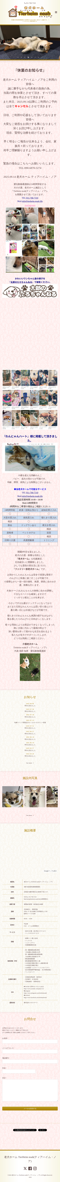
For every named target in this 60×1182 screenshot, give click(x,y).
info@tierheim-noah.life (32, 201)
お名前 (5, 1038)
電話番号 (5, 1058)
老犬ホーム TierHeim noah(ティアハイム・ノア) (30, 1159)
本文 (4, 1078)
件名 (4, 1068)
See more (30, 763)
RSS (30, 1177)
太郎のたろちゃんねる (21, 282)
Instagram (30, 205)
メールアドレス (8, 1048)
